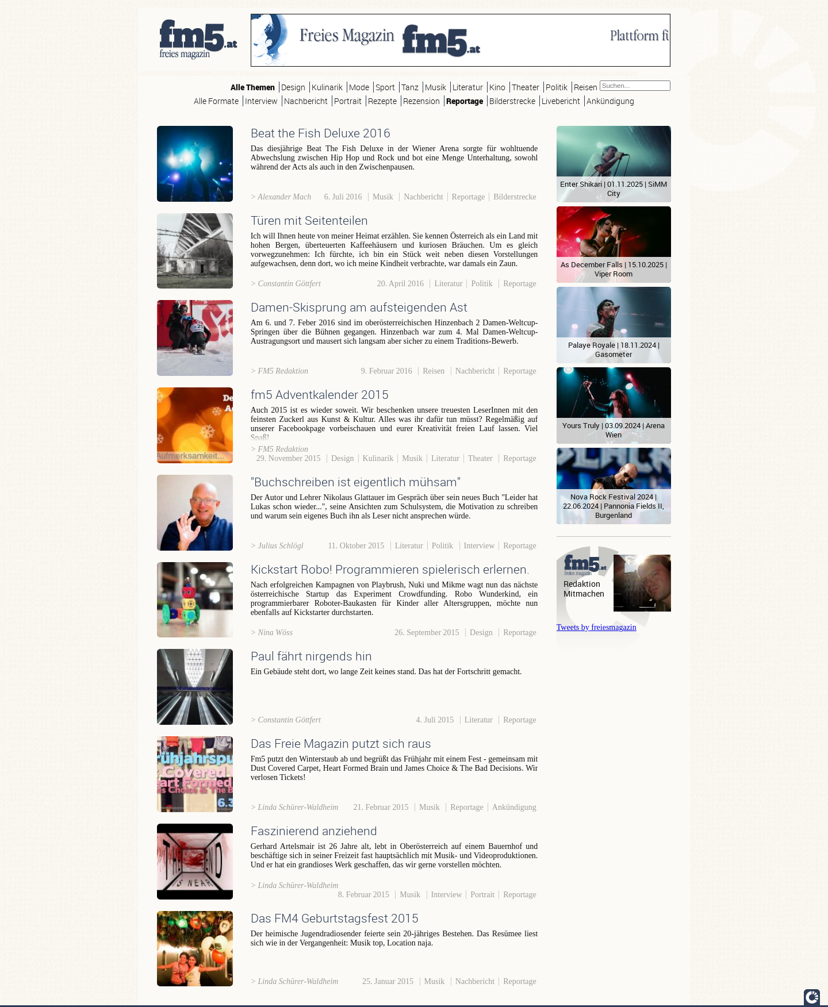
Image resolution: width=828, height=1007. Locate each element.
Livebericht (561, 100)
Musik (435, 87)
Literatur (468, 87)
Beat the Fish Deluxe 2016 (320, 133)
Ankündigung (610, 100)
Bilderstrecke (512, 100)
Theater (525, 87)
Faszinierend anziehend (314, 830)
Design (293, 87)
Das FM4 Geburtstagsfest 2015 (335, 918)
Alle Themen (253, 87)
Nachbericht (306, 100)
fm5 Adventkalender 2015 (320, 394)
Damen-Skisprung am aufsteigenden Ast (359, 307)
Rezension (421, 100)
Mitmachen (584, 593)
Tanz (410, 87)
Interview (261, 100)
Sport (385, 87)
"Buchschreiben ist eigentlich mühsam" (356, 482)
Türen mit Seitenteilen (309, 220)
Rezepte (382, 100)
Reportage (464, 100)
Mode (359, 87)
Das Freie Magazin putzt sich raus (341, 743)
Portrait (348, 100)
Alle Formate (216, 100)
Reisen (585, 87)
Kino (497, 87)
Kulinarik (327, 87)
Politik (557, 87)
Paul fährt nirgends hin (311, 656)
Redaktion (582, 583)
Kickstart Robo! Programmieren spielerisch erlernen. (390, 569)
